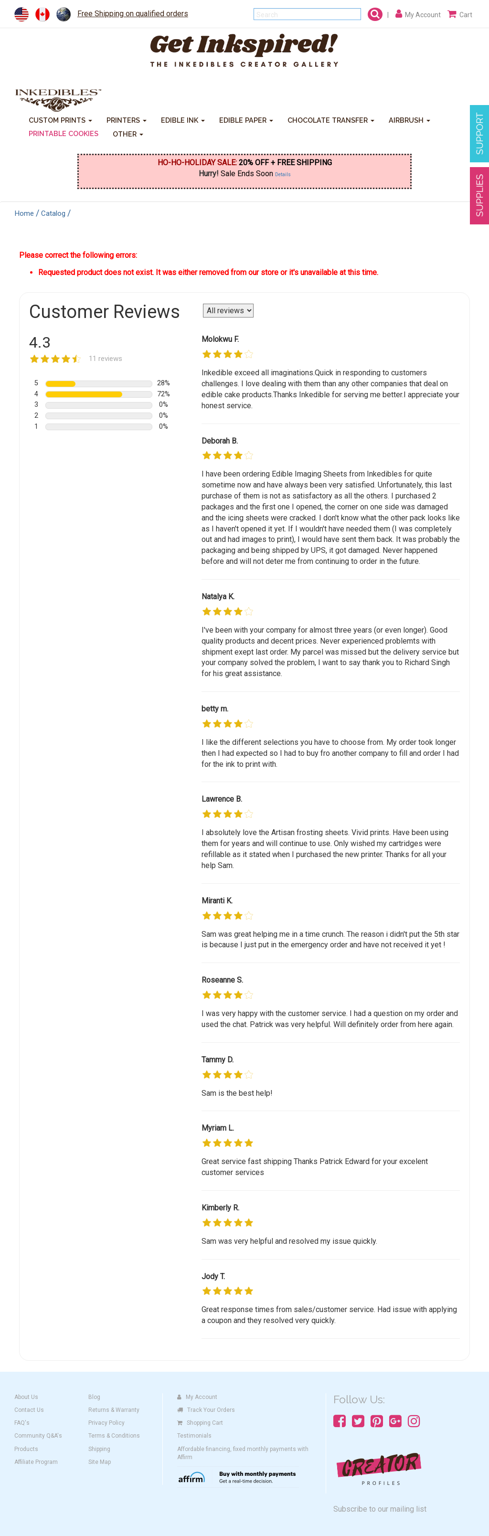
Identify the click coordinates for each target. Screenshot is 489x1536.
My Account (197, 1397)
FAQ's (22, 1422)
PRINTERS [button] (126, 120)
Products (26, 1449)
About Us (26, 1397)
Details (283, 174)
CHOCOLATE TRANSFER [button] (330, 120)
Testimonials (194, 1435)
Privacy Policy (106, 1422)
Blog (94, 1397)
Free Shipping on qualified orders (132, 13)
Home (24, 213)
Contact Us (29, 1410)
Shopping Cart (200, 1422)
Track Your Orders (206, 1410)
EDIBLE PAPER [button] (246, 120)
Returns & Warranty (113, 1410)
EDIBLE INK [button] (183, 120)
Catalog (53, 213)
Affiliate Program (36, 1462)
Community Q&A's (38, 1435)
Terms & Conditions (114, 1435)
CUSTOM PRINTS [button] (60, 120)
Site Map (99, 1462)
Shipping (99, 1449)
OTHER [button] (128, 134)
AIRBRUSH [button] (409, 120)
